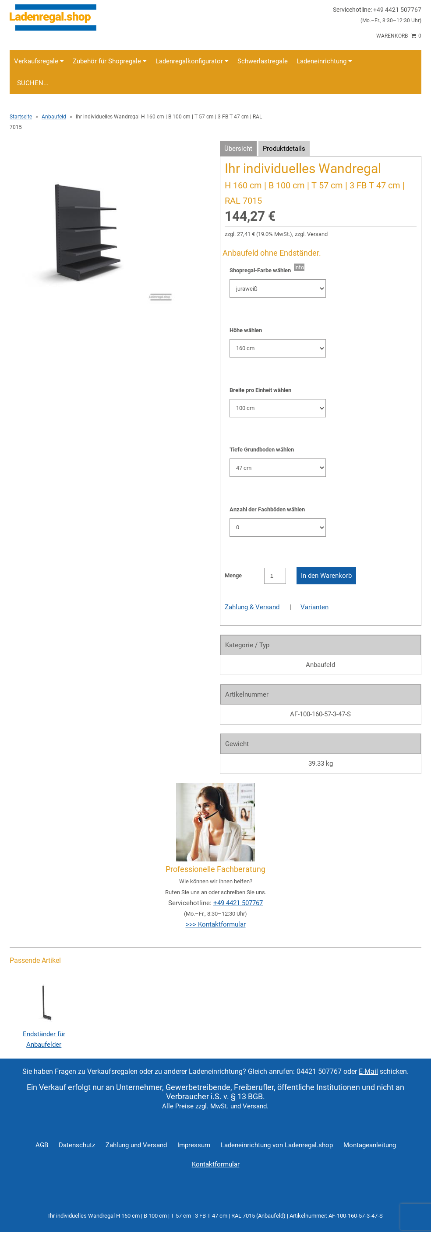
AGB (41, 1145)
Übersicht (238, 149)
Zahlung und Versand (136, 1145)
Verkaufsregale (39, 61)
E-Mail (368, 1071)
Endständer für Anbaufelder (44, 1034)
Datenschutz (77, 1145)
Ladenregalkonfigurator (192, 61)
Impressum (193, 1145)
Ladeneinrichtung (324, 61)
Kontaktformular (216, 1164)
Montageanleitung (369, 1145)
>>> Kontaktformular (216, 924)
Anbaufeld (54, 117)
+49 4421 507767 (238, 903)
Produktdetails (284, 149)
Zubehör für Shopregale (110, 61)
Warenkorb (398, 36)
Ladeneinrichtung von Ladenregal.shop (277, 1145)
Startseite (21, 117)
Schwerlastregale (262, 61)
